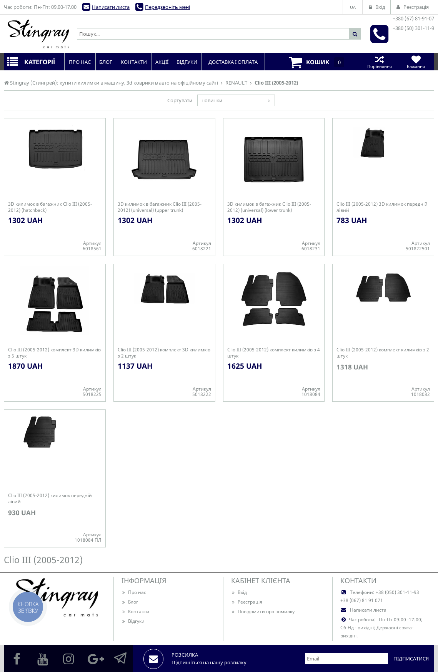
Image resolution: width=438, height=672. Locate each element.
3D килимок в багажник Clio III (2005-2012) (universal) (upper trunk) (160, 207)
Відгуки (133, 621)
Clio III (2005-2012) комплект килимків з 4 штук (273, 353)
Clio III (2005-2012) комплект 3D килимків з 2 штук (164, 353)
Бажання (416, 61)
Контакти (135, 611)
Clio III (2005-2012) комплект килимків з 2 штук (382, 353)
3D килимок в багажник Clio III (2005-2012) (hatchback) (50, 207)
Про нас (134, 592)
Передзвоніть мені (167, 6)
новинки (212, 100)
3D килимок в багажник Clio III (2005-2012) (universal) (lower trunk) (269, 207)
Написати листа (111, 6)
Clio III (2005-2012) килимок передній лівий (50, 498)
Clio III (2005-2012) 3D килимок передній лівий (382, 207)
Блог (130, 602)
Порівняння (379, 61)
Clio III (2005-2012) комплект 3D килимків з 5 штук (54, 353)
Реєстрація (246, 602)
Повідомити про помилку (263, 611)
